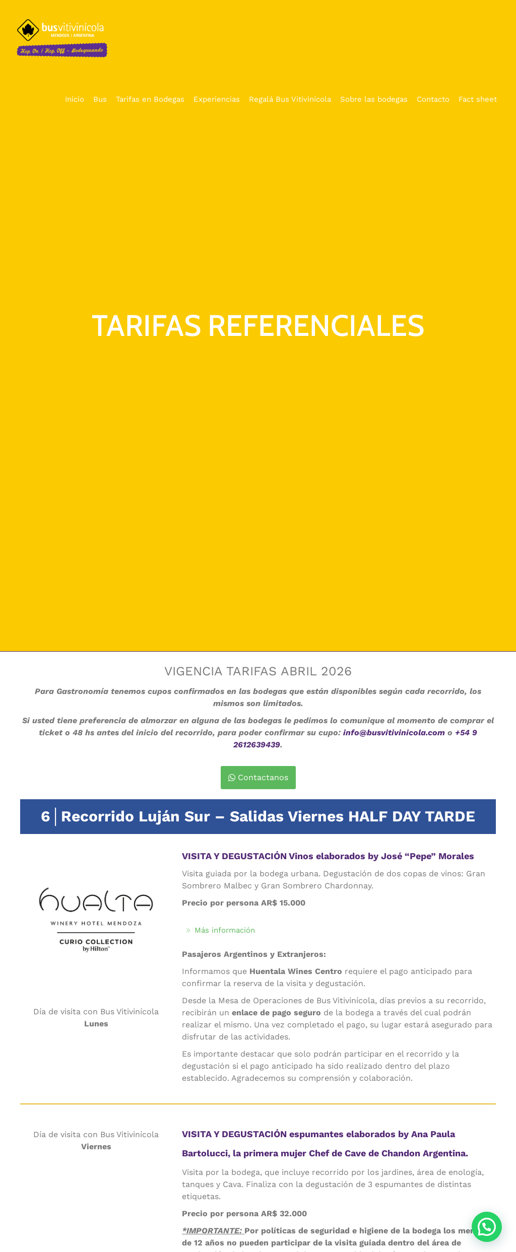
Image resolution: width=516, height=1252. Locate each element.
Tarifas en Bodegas (150, 99)
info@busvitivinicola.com (394, 732)
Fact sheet (478, 99)
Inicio (74, 99)
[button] (487, 1227)
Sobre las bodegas (374, 99)
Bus (100, 99)
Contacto (433, 99)
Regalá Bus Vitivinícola (290, 99)
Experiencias (217, 99)
